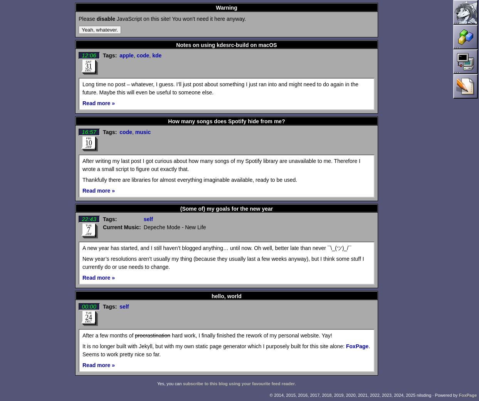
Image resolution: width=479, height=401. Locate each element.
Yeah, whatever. (100, 30)
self (148, 219)
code (143, 55)
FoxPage (357, 346)
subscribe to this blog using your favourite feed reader (239, 383)
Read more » (98, 103)
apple (126, 55)
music (143, 132)
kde (156, 55)
